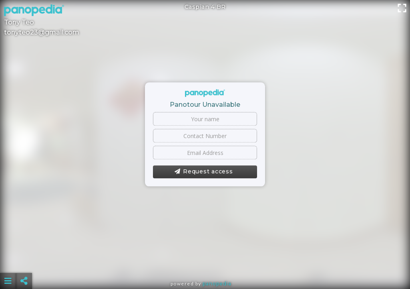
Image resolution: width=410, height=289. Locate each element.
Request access (204, 171)
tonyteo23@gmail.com (41, 32)
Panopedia (217, 284)
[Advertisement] (205, 261)
